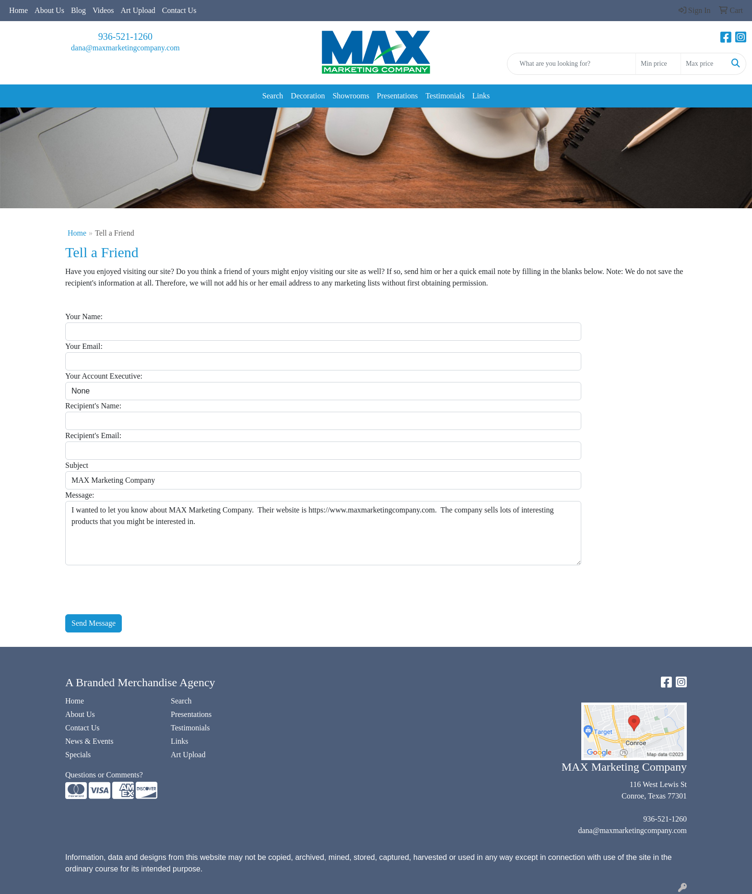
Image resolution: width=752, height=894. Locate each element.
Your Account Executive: (103, 376)
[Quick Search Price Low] (658, 64)
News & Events (89, 741)
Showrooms (350, 96)
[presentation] (138, 584)
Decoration (308, 96)
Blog (78, 10)
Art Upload (137, 10)
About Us (49, 10)
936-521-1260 (125, 36)
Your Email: (84, 346)
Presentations (397, 96)
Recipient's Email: (93, 435)
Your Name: (84, 316)
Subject (76, 465)
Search (272, 96)
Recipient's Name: (93, 406)
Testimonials (445, 96)
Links (481, 96)
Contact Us (179, 10)
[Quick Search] (571, 64)
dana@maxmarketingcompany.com (125, 48)
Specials (78, 755)
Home (18, 10)
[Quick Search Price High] (703, 64)
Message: (79, 495)
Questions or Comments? (104, 775)
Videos (103, 10)
